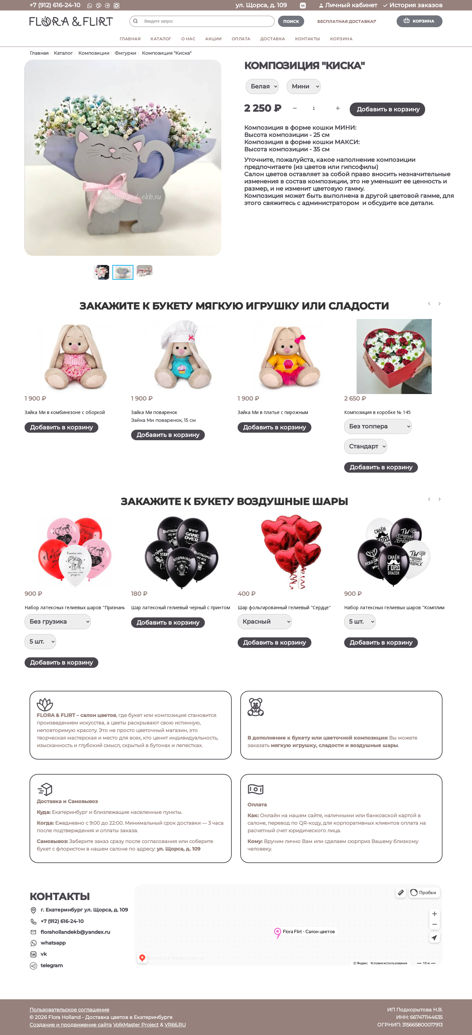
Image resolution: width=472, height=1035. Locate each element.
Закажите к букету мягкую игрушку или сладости (234, 306)
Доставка (272, 38)
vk (44, 954)
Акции (213, 38)
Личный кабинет (348, 5)
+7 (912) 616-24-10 (55, 5)
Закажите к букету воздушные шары (234, 502)
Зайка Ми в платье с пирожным (273, 412)
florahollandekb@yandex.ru (75, 932)
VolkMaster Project (136, 1025)
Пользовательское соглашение (69, 1010)
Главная (130, 38)
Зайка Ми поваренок (154, 412)
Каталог (160, 38)
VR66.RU (175, 1025)
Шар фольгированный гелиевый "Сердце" (284, 607)
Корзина (341, 38)
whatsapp (53, 943)
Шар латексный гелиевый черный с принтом (180, 607)
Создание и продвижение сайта (71, 1025)
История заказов (412, 5)
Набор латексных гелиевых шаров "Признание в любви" (87, 607)
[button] (215, 65)
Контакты (307, 38)
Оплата (241, 38)
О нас (188, 38)
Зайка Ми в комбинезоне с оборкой (65, 412)
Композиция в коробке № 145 (377, 412)
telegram (52, 965)
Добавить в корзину (388, 109)
